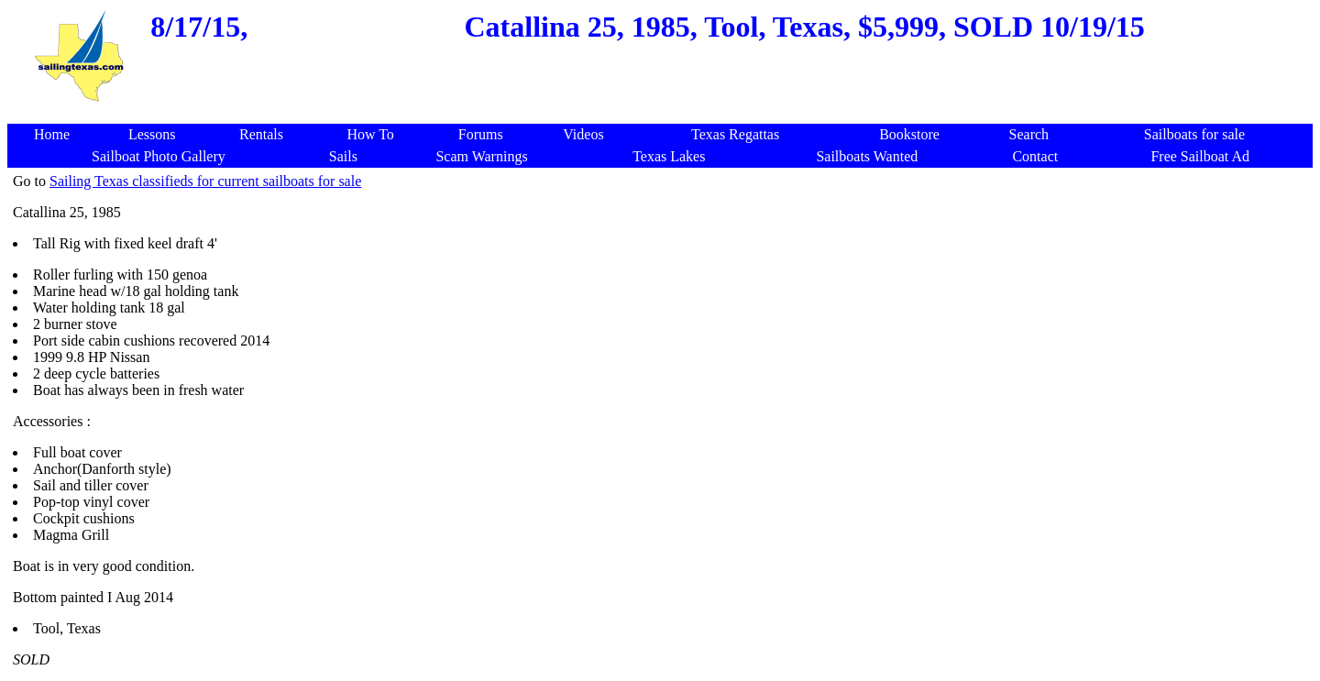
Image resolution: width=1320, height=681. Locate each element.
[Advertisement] (663, 114)
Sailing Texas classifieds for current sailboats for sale (205, 181)
